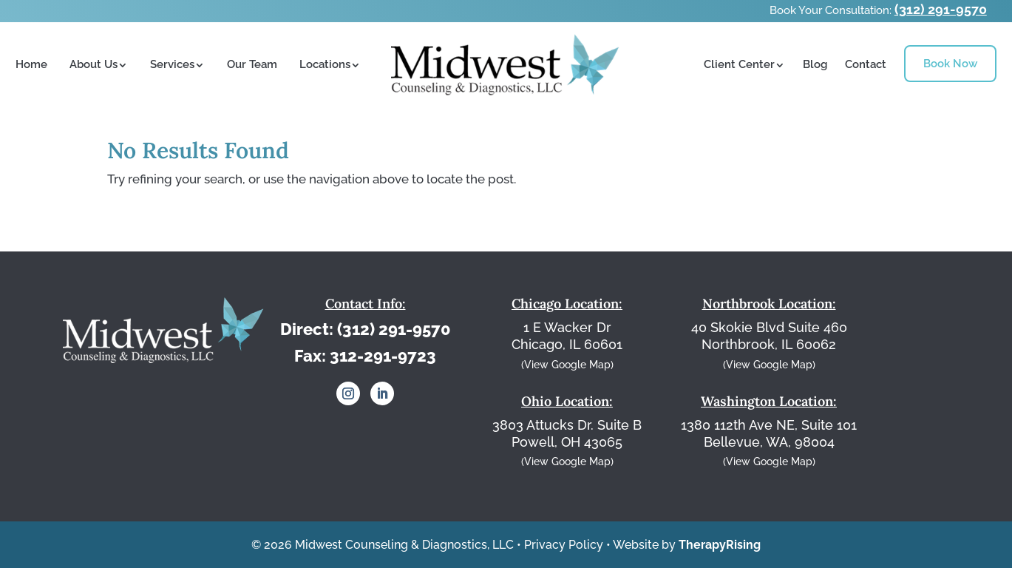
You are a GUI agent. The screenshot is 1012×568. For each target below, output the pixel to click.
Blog (815, 64)
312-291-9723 (383, 355)
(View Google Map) (567, 365)
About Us (93, 64)
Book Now (950, 63)
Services (172, 64)
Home (31, 64)
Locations (324, 64)
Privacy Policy (563, 545)
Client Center (739, 64)
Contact (865, 64)
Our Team (252, 64)
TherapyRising (720, 545)
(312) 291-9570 (940, 9)
